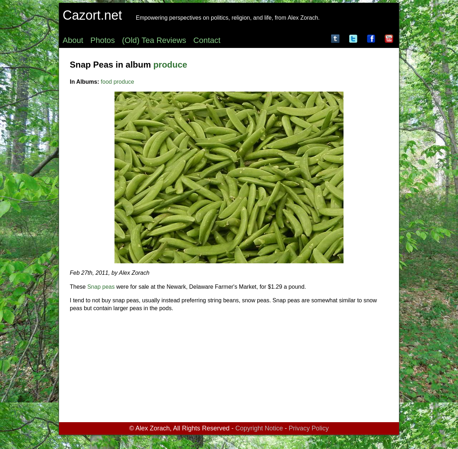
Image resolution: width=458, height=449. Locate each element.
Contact (206, 40)
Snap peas (101, 287)
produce (170, 64)
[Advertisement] (229, 368)
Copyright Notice (259, 428)
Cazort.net (92, 15)
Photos (103, 40)
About (73, 40)
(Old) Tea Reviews (154, 40)
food (106, 82)
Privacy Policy (309, 428)
